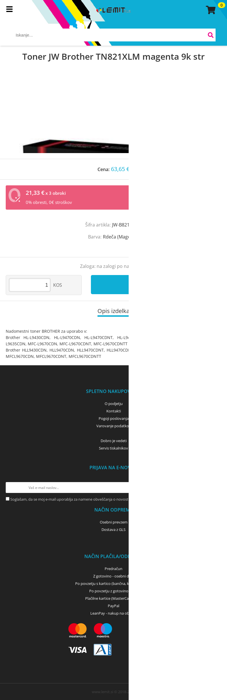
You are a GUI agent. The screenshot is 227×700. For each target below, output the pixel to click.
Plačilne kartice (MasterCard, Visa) (113, 598)
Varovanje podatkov (113, 425)
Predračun (113, 568)
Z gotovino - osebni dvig (113, 576)
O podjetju (114, 403)
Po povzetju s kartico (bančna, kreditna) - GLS (113, 583)
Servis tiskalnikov (113, 448)
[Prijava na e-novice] (215, 487)
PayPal (113, 605)
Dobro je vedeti (114, 440)
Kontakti (113, 411)
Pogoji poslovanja (114, 418)
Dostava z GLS (113, 529)
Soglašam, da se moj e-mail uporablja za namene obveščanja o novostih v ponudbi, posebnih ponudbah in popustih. (109, 499)
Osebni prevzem (114, 522)
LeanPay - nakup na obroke (113, 613)
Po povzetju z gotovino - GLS (113, 590)
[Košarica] (210, 10)
